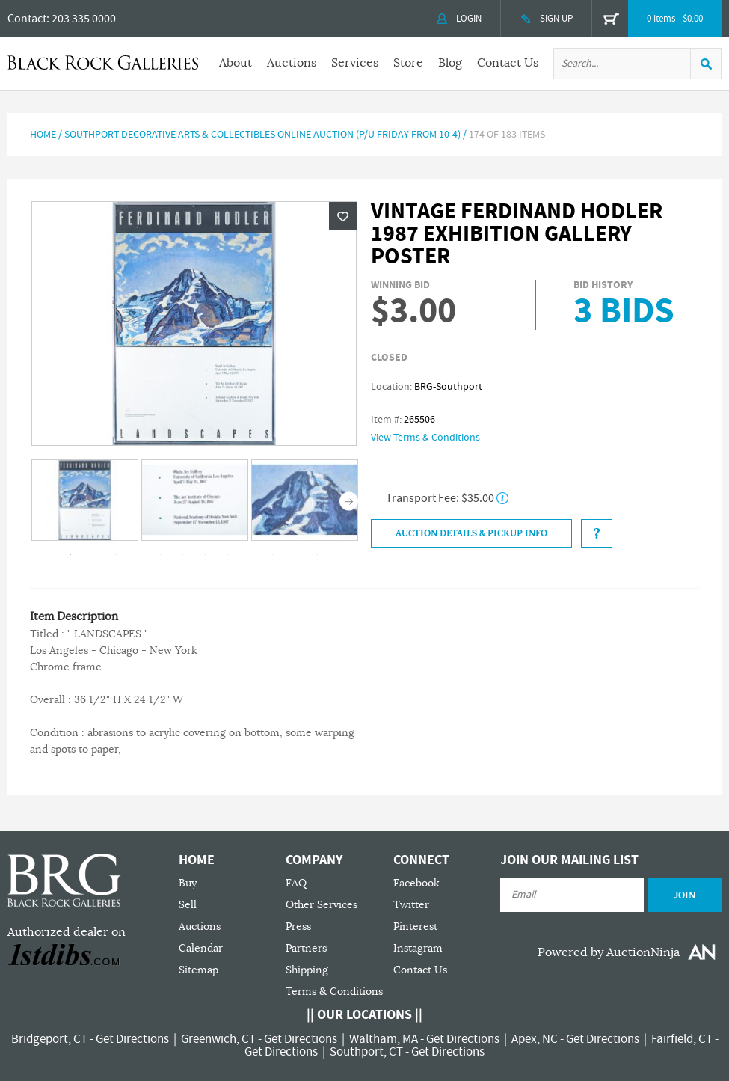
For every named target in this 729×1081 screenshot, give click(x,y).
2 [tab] (92, 554)
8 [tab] (227, 554)
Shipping (307, 970)
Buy (188, 883)
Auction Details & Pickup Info (471, 533)
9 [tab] (249, 554)
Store (408, 62)
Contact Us (507, 62)
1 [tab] (70, 554)
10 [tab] (272, 554)
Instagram (418, 948)
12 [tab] (317, 554)
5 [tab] (160, 554)
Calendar (201, 948)
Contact (26, 18)
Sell (188, 904)
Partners (306, 948)
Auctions (291, 62)
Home (43, 134)
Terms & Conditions (334, 991)
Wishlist (343, 216)
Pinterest (415, 926)
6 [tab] (182, 554)
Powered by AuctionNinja (609, 952)
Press (298, 926)
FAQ (296, 883)
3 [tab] (115, 554)
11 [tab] (294, 554)
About (235, 62)
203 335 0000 (84, 18)
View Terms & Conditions (425, 437)
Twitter (411, 904)
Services (354, 62)
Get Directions (132, 1039)
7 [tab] (204, 554)
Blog (450, 62)
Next (348, 501)
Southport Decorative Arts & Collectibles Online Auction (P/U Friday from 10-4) (262, 134)
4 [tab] (137, 554)
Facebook (416, 883)
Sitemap (198, 970)
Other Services (321, 904)
